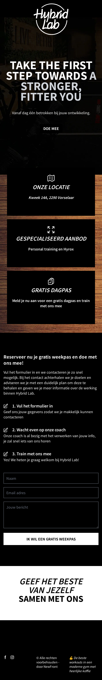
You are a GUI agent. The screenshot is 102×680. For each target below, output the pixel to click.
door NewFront (47, 666)
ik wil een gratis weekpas (51, 539)
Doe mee (51, 128)
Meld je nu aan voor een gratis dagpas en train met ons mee (51, 303)
